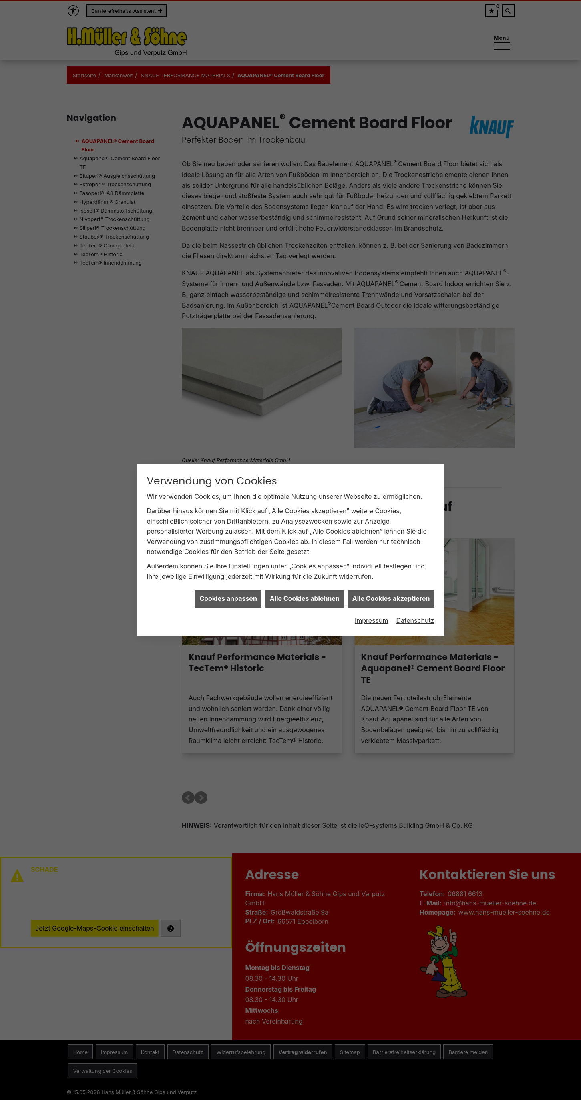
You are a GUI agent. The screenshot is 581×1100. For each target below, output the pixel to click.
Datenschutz (415, 610)
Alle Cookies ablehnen (305, 588)
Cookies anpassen (228, 588)
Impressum (371, 610)
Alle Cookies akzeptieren (391, 588)
